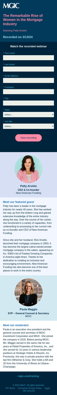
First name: (9, 53)
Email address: (11, 76)
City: (6, 98)
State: (6, 110)
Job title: (8, 121)
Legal (47, 388)
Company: (8, 87)
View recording (29, 137)
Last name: (9, 64)
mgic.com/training (28, 376)
